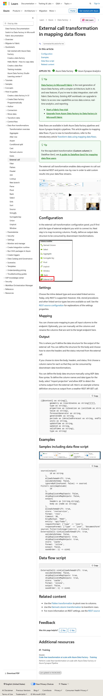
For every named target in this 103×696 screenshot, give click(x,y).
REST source (94, 610)
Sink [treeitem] (11, 201)
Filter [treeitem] (12, 163)
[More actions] (98, 20)
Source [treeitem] (12, 209)
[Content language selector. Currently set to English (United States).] (14, 684)
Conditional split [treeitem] (16, 144)
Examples (45, 57)
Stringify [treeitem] (13, 213)
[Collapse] (33, 17)
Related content (47, 64)
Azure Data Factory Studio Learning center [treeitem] (18, 75)
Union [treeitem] (12, 220)
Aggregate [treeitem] (14, 133)
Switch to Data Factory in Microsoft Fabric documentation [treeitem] (20, 34)
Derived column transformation (66, 607)
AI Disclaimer (7, 690)
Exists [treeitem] (12, 156)
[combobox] (18, 23)
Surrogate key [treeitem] (15, 217)
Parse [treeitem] (12, 186)
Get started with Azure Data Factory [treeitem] (19, 52)
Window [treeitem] (13, 228)
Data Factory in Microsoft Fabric (56, 85)
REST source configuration (51, 305)
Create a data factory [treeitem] (16, 58)
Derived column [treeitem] (16, 152)
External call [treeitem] (15, 159)
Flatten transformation (62, 603)
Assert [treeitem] (12, 140)
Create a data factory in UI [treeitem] (18, 95)
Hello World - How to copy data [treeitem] (21, 61)
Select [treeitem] (12, 197)
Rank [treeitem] (12, 194)
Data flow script (47, 61)
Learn (42, 20)
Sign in (97, 3)
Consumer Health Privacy (76, 690)
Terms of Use (7, 694)
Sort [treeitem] (11, 205)
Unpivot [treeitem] (13, 224)
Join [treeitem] (11, 175)
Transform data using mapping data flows (77, 136)
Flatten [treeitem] (12, 167)
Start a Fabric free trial (57, 109)
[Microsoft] (5, 3)
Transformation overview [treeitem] (20, 129)
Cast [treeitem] (11, 148)
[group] (70, 416)
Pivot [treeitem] (12, 190)
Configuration (46, 54)
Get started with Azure (89, 10)
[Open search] (90, 3)
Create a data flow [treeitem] (15, 65)
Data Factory (63, 20)
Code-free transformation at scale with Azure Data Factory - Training (68, 657)
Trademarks (20, 694)
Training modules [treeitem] (14, 69)
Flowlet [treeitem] (12, 171)
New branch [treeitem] (15, 182)
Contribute (47, 690)
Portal (72, 10)
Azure (50, 20)
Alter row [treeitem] (13, 136)
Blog (35, 690)
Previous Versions (23, 690)
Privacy (57, 690)
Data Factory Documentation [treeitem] (17, 28)
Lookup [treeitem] (13, 178)
